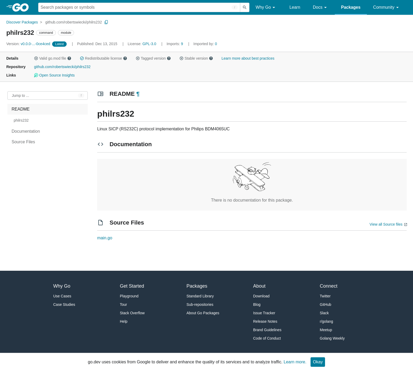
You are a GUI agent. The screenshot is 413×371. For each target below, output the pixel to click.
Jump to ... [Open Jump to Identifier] (20, 95)
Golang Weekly (332, 338)
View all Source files (386, 224)
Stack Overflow (132, 313)
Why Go (266, 7)
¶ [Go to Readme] (137, 94)
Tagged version (153, 58)
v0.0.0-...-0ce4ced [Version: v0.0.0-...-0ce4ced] (28, 44)
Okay (318, 362)
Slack (324, 313)
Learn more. (295, 362)
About (259, 286)
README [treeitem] (21, 109)
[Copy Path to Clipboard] (106, 22)
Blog (256, 304)
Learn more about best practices (248, 58)
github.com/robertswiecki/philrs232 (73, 22)
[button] (36, 58)
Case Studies (64, 304)
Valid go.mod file (52, 58)
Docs (320, 7)
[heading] (22, 7)
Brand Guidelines (267, 330)
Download (261, 296)
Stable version (196, 58)
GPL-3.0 (149, 44)
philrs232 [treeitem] (21, 120)
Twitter (325, 296)
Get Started (132, 286)
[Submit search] (244, 7)
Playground (129, 296)
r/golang (326, 321)
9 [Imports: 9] (175, 44)
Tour (123, 304)
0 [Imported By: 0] (205, 44)
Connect (328, 286)
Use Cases (62, 296)
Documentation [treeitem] (26, 131)
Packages (351, 7)
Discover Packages (22, 22)
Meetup (326, 330)
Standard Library (200, 296)
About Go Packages (202, 313)
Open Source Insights (54, 75)
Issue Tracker (264, 313)
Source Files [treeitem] (23, 142)
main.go (104, 238)
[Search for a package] (139, 7)
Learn (294, 7)
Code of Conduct (267, 338)
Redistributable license (103, 58)
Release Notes (265, 321)
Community (386, 7)
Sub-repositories (199, 304)
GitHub (325, 304)
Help (123, 321)
